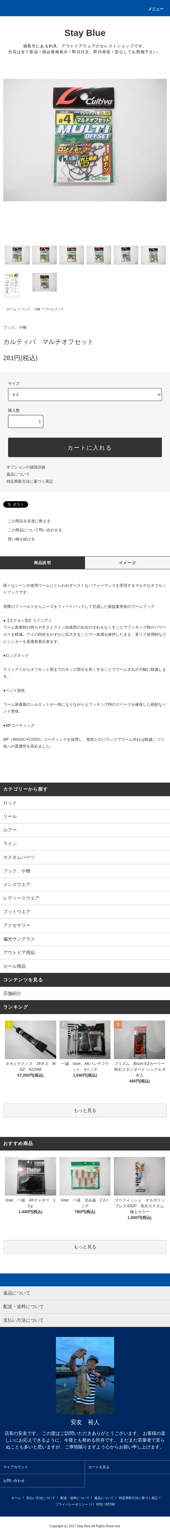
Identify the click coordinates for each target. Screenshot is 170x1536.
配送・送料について (75, 1498)
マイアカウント (15, 1467)
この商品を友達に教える (25, 521)
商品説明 (42, 563)
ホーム (11, 309)
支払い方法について (40, 1498)
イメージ (127, 563)
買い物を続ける (17, 539)
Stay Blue (85, 33)
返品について (18, 474)
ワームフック (54, 309)
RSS (99, 1504)
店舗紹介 (12, 993)
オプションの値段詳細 (25, 467)
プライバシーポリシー (72, 1504)
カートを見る (99, 1467)
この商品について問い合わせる (31, 530)
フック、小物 (30, 309)
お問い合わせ (14, 1481)
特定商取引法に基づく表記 (29, 481)
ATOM (110, 1504)
